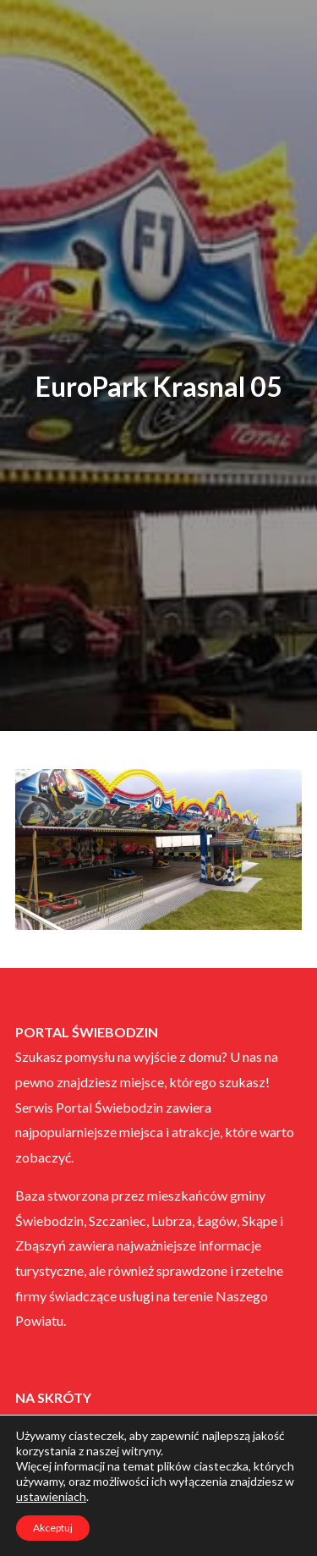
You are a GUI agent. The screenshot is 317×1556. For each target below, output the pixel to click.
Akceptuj (53, 1527)
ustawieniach (51, 1496)
